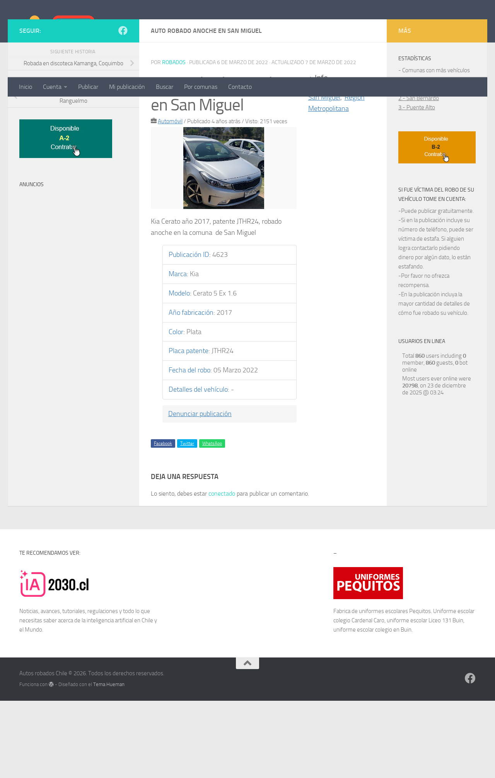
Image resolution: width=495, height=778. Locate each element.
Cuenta (52, 86)
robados (174, 139)
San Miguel (324, 174)
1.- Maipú (410, 166)
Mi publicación (127, 86)
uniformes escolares (383, 688)
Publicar (88, 86)
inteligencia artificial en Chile (120, 697)
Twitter (187, 520)
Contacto (240, 86)
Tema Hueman (109, 761)
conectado (221, 570)
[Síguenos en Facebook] (123, 107)
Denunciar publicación (200, 491)
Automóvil (170, 198)
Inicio (25, 86)
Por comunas (200, 86)
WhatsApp (212, 520)
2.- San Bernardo (418, 175)
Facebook (163, 520)
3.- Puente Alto (416, 184)
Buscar (164, 86)
